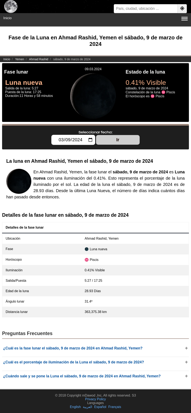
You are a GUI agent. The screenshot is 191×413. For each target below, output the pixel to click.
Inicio (7, 18)
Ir (117, 139)
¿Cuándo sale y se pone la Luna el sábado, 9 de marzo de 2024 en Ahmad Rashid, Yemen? (82, 376)
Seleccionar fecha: (95, 132)
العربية (87, 407)
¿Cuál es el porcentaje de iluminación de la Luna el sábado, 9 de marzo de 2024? (73, 362)
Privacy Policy (95, 399)
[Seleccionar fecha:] (73, 140)
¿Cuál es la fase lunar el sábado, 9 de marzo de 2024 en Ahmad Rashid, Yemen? (73, 348)
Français (114, 407)
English (75, 407)
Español (100, 407)
